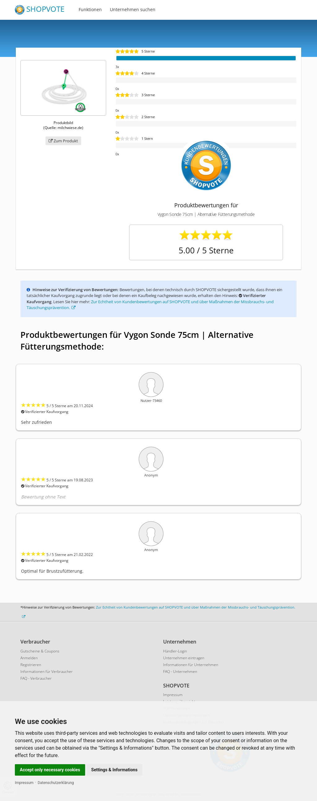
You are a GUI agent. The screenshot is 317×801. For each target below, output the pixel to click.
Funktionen (90, 9)
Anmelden (29, 658)
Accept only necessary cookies (50, 769)
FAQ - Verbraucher (36, 678)
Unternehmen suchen (132, 9)
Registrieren (30, 664)
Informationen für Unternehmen (190, 664)
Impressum (24, 783)
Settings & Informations (114, 769)
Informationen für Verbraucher (46, 671)
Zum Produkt (63, 141)
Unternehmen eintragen (183, 658)
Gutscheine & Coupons (39, 651)
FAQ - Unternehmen (180, 671)
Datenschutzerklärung (56, 783)
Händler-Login (175, 651)
